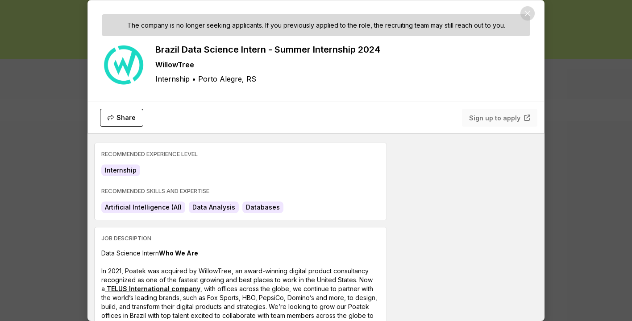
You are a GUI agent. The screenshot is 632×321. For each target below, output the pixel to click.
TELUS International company (152, 288)
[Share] (121, 118)
